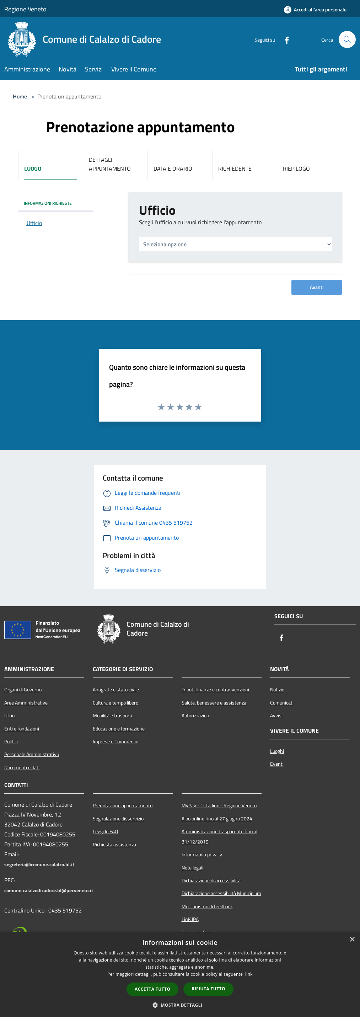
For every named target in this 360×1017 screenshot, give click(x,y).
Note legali (192, 868)
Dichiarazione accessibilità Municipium (221, 893)
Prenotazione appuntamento (122, 805)
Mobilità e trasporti (112, 715)
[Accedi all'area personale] (315, 9)
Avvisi (276, 715)
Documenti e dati (21, 767)
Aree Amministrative (26, 703)
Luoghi (277, 751)
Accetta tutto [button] (152, 989)
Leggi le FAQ (105, 831)
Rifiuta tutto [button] (208, 989)
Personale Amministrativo (31, 754)
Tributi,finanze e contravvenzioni (215, 690)
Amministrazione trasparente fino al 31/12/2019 (219, 836)
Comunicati (282, 703)
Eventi (277, 764)
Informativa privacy (202, 854)
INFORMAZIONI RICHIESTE (48, 203)
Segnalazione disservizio (118, 819)
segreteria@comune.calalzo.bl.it (39, 864)
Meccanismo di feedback (207, 906)
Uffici (9, 715)
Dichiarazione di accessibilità (211, 880)
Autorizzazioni (196, 715)
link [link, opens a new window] (249, 974)
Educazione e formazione (119, 729)
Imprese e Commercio (115, 741)
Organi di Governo (23, 690)
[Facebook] (284, 39)
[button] (180, 1004)
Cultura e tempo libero (115, 703)
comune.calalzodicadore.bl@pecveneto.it (48, 890)
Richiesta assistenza (114, 845)
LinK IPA (190, 919)
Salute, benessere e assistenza (214, 703)
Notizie (277, 690)
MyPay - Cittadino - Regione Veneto (219, 805)
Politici (11, 741)
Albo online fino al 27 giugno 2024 (217, 819)
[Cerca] (347, 39)
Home (20, 96)
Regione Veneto (25, 9)
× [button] (352, 939)
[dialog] (180, 974)
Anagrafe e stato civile (116, 690)
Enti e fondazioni (21, 729)
